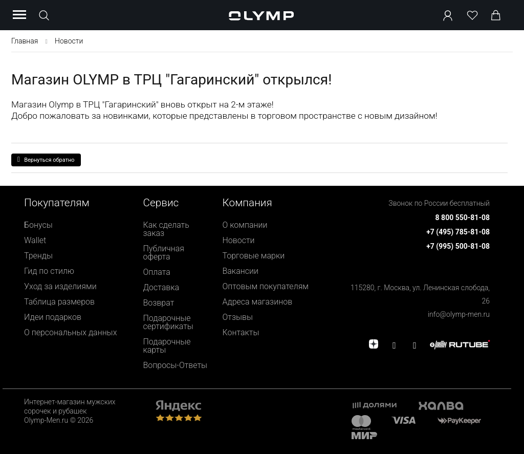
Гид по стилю (49, 271)
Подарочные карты (167, 346)
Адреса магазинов (257, 302)
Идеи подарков (52, 317)
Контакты (240, 332)
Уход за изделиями (60, 286)
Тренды (38, 256)
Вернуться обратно (46, 159)
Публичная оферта (164, 253)
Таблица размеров (59, 302)
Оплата (156, 272)
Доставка (161, 287)
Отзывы (237, 317)
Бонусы (38, 225)
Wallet (35, 240)
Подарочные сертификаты (168, 322)
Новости (238, 240)
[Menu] (19, 15)
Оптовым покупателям (265, 286)
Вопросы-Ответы (175, 365)
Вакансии (240, 271)
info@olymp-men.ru (459, 314)
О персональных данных (70, 332)
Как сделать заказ (166, 229)
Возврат (158, 303)
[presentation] (262, 227)
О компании (244, 225)
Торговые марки (253, 256)
